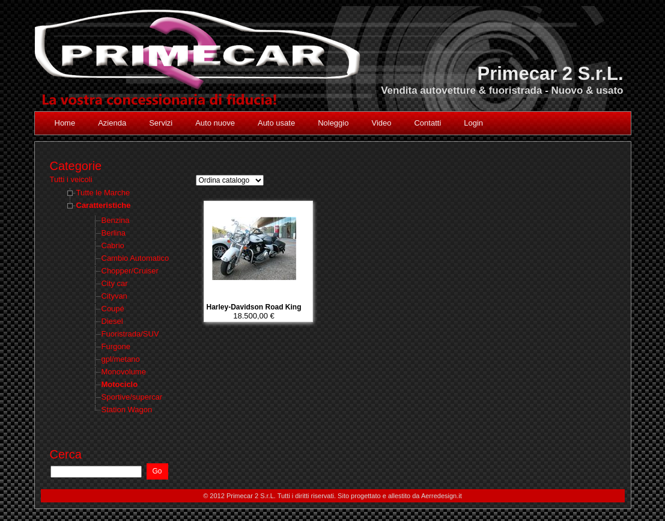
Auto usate (276, 122)
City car (115, 283)
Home (65, 122)
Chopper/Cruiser (130, 270)
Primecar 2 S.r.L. (551, 73)
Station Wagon (127, 409)
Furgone (116, 346)
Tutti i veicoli (71, 179)
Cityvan (114, 295)
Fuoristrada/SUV (130, 333)
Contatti (427, 122)
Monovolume (124, 371)
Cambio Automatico (135, 258)
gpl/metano (121, 359)
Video (381, 122)
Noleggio (333, 122)
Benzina (116, 220)
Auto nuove (215, 122)
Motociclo (120, 384)
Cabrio (113, 245)
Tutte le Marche (103, 192)
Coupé (113, 308)
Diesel (112, 321)
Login (473, 122)
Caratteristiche (103, 205)
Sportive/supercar (132, 396)
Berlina (114, 232)
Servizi (160, 122)
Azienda (112, 122)
